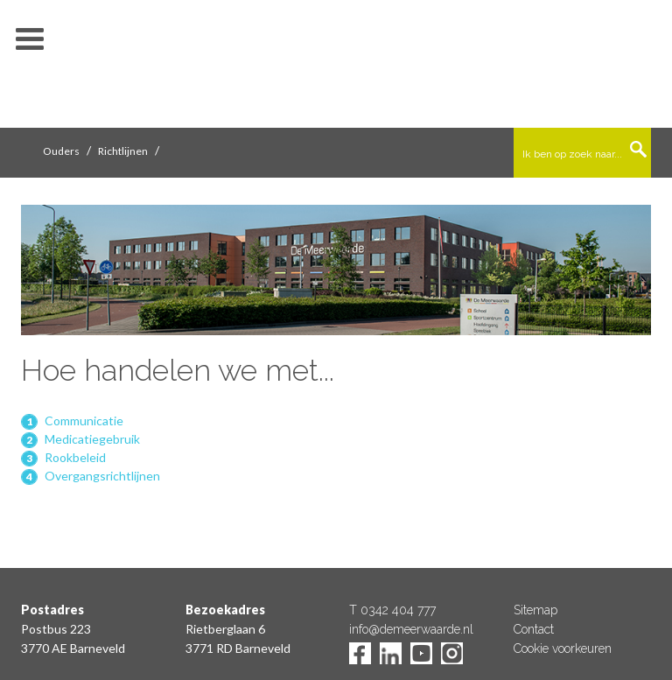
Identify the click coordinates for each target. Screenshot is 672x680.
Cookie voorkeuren (563, 648)
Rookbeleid (75, 457)
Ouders (61, 151)
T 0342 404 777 (392, 610)
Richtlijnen (123, 151)
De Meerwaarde (336, 67)
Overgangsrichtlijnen (102, 475)
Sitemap (535, 610)
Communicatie (84, 420)
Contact (534, 629)
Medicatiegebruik (92, 438)
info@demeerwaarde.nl (411, 629)
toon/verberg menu (30, 39)
